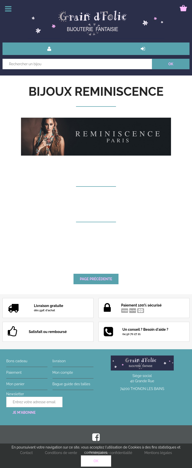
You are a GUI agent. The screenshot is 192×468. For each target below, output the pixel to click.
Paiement (14, 372)
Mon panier (15, 384)
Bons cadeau (16, 361)
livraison (59, 361)
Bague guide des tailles (71, 384)
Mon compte (62, 372)
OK (96, 461)
